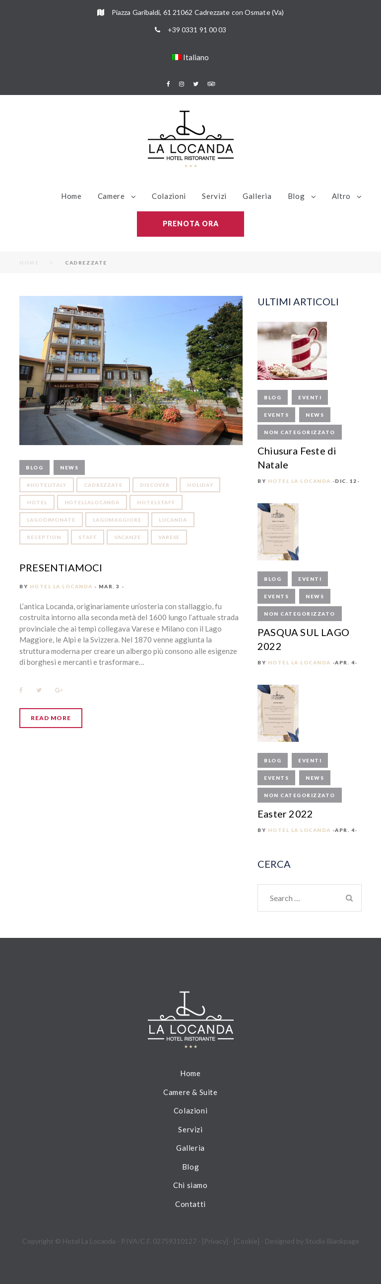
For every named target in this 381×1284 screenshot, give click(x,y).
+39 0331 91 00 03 (197, 29)
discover (155, 485)
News (69, 467)
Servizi (214, 195)
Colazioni (169, 195)
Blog (296, 195)
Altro (341, 195)
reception (44, 537)
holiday (200, 485)
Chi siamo (190, 1185)
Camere (111, 195)
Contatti (190, 1203)
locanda (173, 520)
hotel (37, 502)
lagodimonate (51, 520)
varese (169, 537)
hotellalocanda (92, 502)
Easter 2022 (285, 814)
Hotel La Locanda (61, 586)
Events (276, 415)
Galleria (257, 195)
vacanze (127, 537)
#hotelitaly (46, 485)
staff (87, 537)
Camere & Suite (190, 1092)
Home (71, 195)
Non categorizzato (299, 432)
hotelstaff (156, 502)
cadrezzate (103, 485)
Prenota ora (191, 223)
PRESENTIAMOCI (61, 567)
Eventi (309, 397)
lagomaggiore (117, 520)
